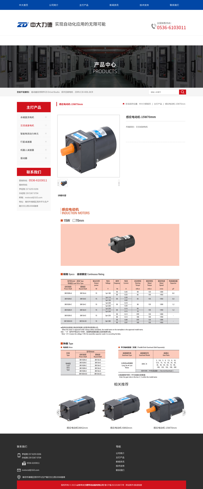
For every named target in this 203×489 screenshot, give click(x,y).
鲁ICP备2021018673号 (114, 485)
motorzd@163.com (28, 470)
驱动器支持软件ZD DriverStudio (45, 92)
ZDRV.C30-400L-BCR (84, 92)
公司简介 (120, 453)
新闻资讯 (120, 462)
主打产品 (158, 103)
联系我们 (120, 470)
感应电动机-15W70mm (175, 103)
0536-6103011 (171, 27)
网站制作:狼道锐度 (134, 485)
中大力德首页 (145, 103)
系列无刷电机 (67, 92)
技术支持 (120, 466)
